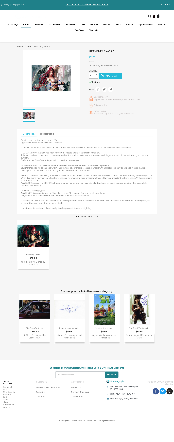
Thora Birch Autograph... (69, 328)
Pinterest (110, 89)
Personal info (7, 388)
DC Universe (54, 24)
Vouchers (7, 407)
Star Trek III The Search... (139, 328)
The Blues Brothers (34, 328)
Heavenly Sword (33, 254)
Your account (8, 382)
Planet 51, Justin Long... (104, 328)
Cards (26, 24)
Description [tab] (28, 133)
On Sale (129, 24)
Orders (6, 397)
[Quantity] (92, 76)
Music (118, 24)
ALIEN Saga (12, 24)
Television (94, 30)
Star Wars (79, 30)
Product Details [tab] (46, 133)
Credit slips (6, 401)
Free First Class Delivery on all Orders (87, 5)
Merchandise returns (9, 393)
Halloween (70, 24)
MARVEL (94, 24)
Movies (106, 24)
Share (97, 89)
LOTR (82, 24)
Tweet (104, 89)
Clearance (39, 24)
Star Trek (162, 24)
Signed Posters (145, 24)
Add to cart (110, 75)
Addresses (8, 404)
